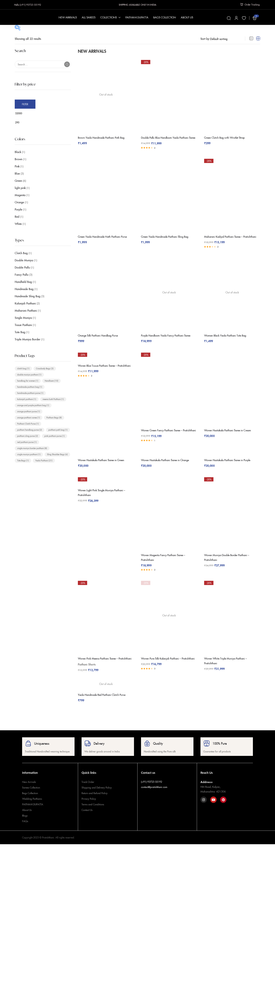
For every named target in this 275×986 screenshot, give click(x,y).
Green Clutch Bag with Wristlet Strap (226, 136)
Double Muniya (24, 260)
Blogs (25, 823)
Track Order (88, 789)
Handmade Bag (24, 289)
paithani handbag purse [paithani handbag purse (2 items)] (29, 429)
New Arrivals (29, 789)
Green (18, 180)
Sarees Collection (31, 795)
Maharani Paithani (26, 310)
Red (17, 216)
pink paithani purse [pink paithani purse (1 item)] (54, 435)
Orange (19, 202)
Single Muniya (23, 317)
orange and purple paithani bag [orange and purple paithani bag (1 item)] (33, 405)
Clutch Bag (21, 253)
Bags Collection (30, 801)
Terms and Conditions (93, 812)
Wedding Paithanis (32, 806)
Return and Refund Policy (95, 801)
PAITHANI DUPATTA (32, 812)
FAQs (25, 829)
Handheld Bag (23, 282)
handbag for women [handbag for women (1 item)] (27, 380)
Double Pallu (22, 267)
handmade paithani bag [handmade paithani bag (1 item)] (29, 386)
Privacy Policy (89, 806)
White (18, 224)
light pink (20, 188)
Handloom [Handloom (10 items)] (51, 380)
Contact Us (87, 818)
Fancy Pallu (21, 274)
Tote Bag (20, 332)
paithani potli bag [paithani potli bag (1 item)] (58, 429)
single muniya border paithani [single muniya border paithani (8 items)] (32, 448)
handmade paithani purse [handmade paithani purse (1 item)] (30, 392)
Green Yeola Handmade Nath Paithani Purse (105, 239)
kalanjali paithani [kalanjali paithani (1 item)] (26, 398)
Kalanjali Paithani (25, 303)
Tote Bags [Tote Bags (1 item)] (23, 460)
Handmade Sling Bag (27, 296)
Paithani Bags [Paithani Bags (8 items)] (54, 417)
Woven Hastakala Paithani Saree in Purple (230, 467)
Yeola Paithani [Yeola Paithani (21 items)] (43, 460)
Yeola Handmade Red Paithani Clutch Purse (104, 703)
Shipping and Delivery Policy (97, 795)
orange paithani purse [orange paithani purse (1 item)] (28, 411)
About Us (27, 818)
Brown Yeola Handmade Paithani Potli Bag (104, 136)
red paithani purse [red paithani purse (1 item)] (27, 441)
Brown (18, 159)
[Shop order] (225, 38)
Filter (25, 104)
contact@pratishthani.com (154, 795)
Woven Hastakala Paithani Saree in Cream (230, 434)
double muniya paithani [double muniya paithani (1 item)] (29, 374)
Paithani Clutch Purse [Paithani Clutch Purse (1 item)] (28, 423)
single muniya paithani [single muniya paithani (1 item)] (29, 454)
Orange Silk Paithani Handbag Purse (100, 341)
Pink (17, 166)
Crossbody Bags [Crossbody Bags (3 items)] (44, 368)
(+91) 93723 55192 (151, 789)
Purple (18, 209)
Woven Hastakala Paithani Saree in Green (103, 467)
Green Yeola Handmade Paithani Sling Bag (167, 239)
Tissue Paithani (23, 325)
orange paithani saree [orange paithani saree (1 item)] (28, 417)
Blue (17, 173)
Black (18, 152)
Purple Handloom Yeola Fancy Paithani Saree (168, 341)
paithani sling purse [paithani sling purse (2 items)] (27, 435)
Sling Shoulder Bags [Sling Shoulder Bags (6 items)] (57, 454)
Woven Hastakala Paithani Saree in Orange (167, 467)
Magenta (20, 195)
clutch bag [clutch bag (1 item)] (23, 368)
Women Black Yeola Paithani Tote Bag (227, 341)
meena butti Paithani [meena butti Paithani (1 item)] (53, 398)
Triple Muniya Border (27, 339)
